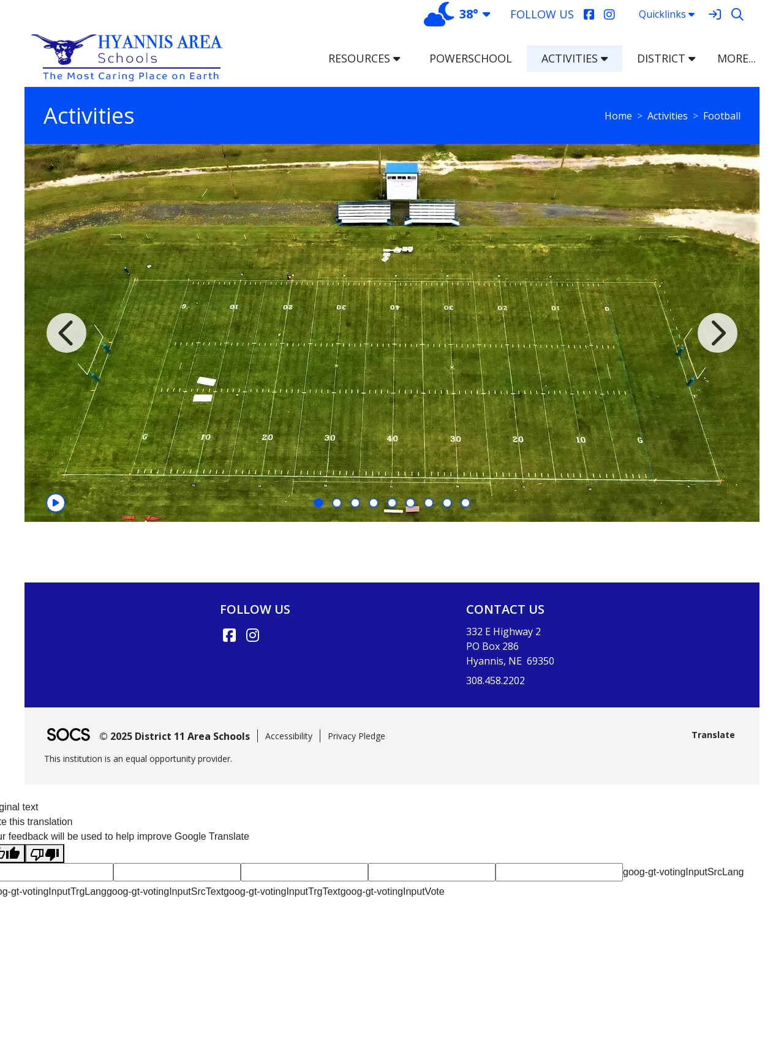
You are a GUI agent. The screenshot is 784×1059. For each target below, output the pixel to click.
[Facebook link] (229, 635)
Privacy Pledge (356, 736)
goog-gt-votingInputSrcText (165, 891)
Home (618, 115)
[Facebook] (589, 14)
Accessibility (288, 736)
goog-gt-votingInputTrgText (282, 891)
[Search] (737, 14)
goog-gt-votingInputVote (393, 891)
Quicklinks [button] (667, 14)
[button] (401, 58)
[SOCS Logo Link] (68, 736)
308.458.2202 (495, 680)
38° (451, 14)
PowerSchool (470, 58)
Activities (667, 115)
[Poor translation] (44, 853)
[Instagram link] (252, 635)
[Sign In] (714, 14)
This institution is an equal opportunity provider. (138, 758)
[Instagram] (609, 14)
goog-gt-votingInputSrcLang (683, 872)
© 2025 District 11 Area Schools (174, 736)
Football (722, 115)
